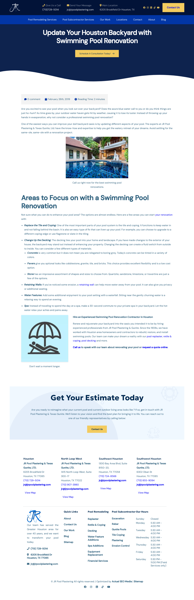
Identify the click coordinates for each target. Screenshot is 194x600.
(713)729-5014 (50, 9)
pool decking (89, 340)
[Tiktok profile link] (155, 7)
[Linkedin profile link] (151, 7)
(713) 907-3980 (70, 484)
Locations (121, 19)
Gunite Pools (119, 529)
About (151, 19)
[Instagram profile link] (148, 7)
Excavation (118, 518)
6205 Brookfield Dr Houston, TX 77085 (39, 556)
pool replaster (154, 336)
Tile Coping (118, 534)
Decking (92, 530)
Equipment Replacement (95, 553)
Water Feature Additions (96, 538)
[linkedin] (97, 587)
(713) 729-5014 (31, 480)
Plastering (117, 540)
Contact (137, 19)
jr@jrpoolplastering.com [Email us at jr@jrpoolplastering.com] (80, 9)
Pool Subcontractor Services (78, 19)
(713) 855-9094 (146, 480)
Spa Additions (96, 545)
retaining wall (86, 284)
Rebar (115, 524)
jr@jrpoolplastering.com (44, 564)
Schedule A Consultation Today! (97, 53)
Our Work (105, 19)
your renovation (163, 214)
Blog (163, 19)
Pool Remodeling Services (42, 19)
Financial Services (98, 560)
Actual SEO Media (122, 581)
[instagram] (91, 587)
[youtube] (108, 587)
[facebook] (85, 587)
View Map (30, 492)
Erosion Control (121, 545)
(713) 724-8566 (107, 476)
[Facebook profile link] (144, 7)
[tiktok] (103, 587)
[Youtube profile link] (158, 7)
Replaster (93, 519)
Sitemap (68, 542)
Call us (76, 347)
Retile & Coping (96, 524)
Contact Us (173, 7)
